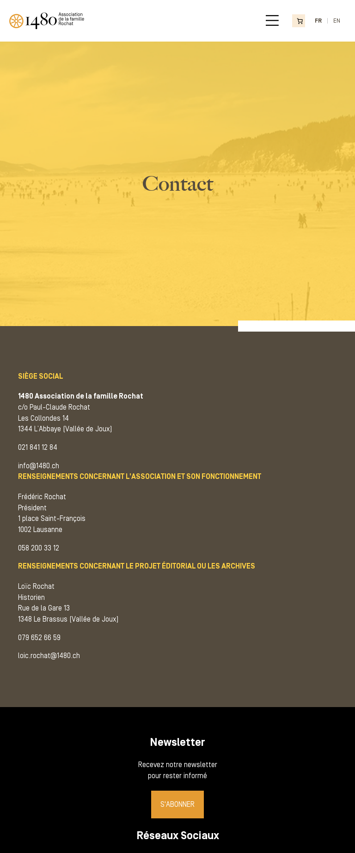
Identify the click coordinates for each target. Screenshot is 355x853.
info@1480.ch (38, 466)
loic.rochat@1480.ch (49, 656)
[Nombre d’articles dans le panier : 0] (298, 21)
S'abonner (177, 804)
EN (336, 20)
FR (318, 20)
